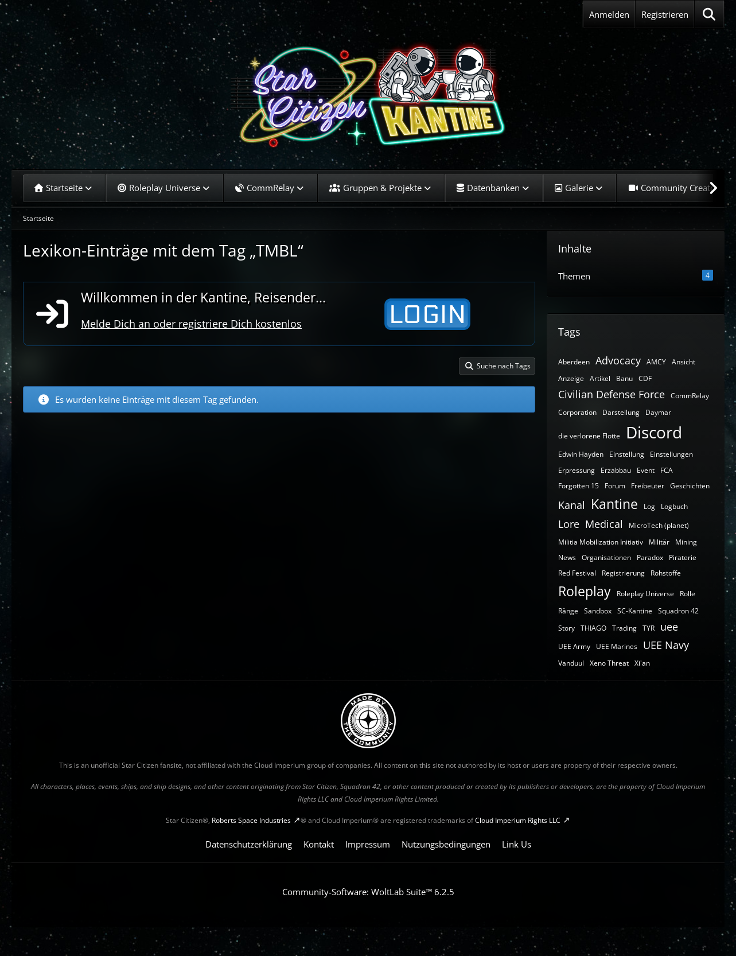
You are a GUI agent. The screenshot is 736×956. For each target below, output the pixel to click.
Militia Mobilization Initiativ (600, 542)
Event (646, 470)
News (567, 557)
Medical (604, 524)
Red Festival (577, 573)
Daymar (658, 412)
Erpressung (576, 470)
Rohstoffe (666, 573)
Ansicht (683, 362)
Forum (615, 486)
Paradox (650, 557)
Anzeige (571, 378)
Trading (624, 628)
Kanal (571, 505)
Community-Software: (368, 891)
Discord (654, 432)
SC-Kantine (634, 611)
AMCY (656, 362)
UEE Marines (616, 646)
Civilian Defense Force (611, 394)
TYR (648, 628)
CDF (645, 378)
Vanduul (571, 663)
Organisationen (606, 557)
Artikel (600, 378)
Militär (659, 542)
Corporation (577, 412)
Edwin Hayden (580, 454)
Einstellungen (671, 454)
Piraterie (682, 557)
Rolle (687, 594)
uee (669, 627)
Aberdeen (574, 362)
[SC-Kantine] (368, 95)
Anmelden (609, 14)
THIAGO (593, 628)
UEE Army (574, 646)
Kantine (614, 504)
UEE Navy (666, 645)
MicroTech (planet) (659, 525)
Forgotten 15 (578, 486)
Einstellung (626, 454)
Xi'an (642, 663)
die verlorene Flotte (589, 436)
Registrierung (623, 573)
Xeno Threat (609, 663)
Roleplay (584, 591)
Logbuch (674, 506)
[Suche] (709, 14)
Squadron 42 (678, 611)
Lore (568, 524)
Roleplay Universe (645, 594)
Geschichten (690, 486)
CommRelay (690, 396)
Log (649, 506)
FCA (666, 470)
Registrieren (664, 14)
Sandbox (598, 611)
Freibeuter (647, 486)
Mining (686, 542)
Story (566, 628)
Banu (624, 378)
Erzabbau (616, 470)
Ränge (568, 611)
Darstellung (621, 412)
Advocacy (618, 360)
